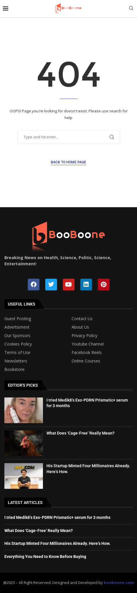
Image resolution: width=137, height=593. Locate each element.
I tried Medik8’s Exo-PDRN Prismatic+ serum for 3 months (57, 517)
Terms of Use (17, 352)
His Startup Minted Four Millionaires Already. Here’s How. (57, 543)
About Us (80, 327)
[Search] (131, 9)
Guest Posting (17, 319)
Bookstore (14, 369)
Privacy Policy (84, 336)
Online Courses (86, 361)
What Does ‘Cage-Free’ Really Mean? (80, 433)
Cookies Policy (18, 344)
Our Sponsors (17, 336)
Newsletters (15, 361)
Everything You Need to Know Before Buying (45, 556)
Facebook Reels (87, 352)
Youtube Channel (88, 344)
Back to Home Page (68, 162)
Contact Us (82, 319)
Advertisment (17, 327)
